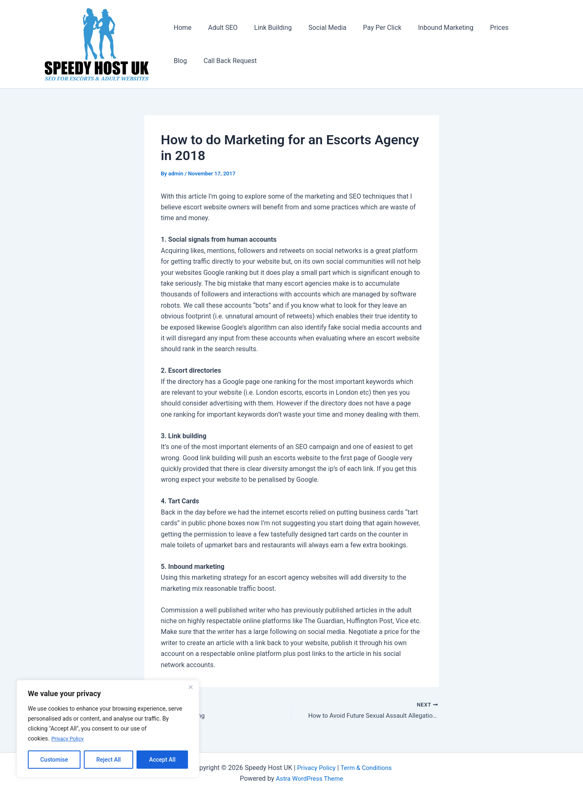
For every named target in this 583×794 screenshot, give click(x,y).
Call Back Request (198, 61)
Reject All (108, 759)
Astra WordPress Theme (309, 778)
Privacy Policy (69, 739)
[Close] (190, 687)
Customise (54, 759)
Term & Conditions (367, 768)
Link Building (265, 28)
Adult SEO (218, 28)
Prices (477, 28)
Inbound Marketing (427, 28)
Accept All (162, 759)
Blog (506, 28)
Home (181, 28)
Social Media (316, 28)
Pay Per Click (367, 28)
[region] (108, 728)
